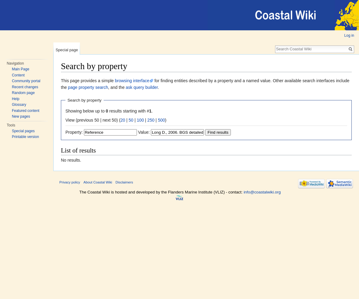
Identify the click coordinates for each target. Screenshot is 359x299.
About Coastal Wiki (98, 182)
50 (131, 120)
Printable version (25, 137)
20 (123, 120)
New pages (21, 116)
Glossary (19, 104)
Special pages (23, 131)
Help (15, 99)
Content (18, 75)
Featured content (25, 111)
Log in (349, 35)
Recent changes (25, 87)
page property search (88, 87)
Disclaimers (124, 182)
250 (150, 120)
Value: (144, 132)
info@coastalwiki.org (262, 192)
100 (140, 120)
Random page (23, 93)
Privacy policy (69, 182)
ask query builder (142, 87)
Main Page (20, 69)
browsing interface (132, 80)
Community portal (26, 81)
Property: (74, 132)
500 (161, 120)
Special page (66, 50)
